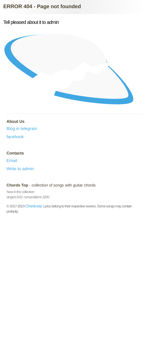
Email (12, 160)
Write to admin (20, 168)
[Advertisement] (74, 275)
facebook (15, 136)
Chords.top (33, 206)
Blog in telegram (22, 128)
